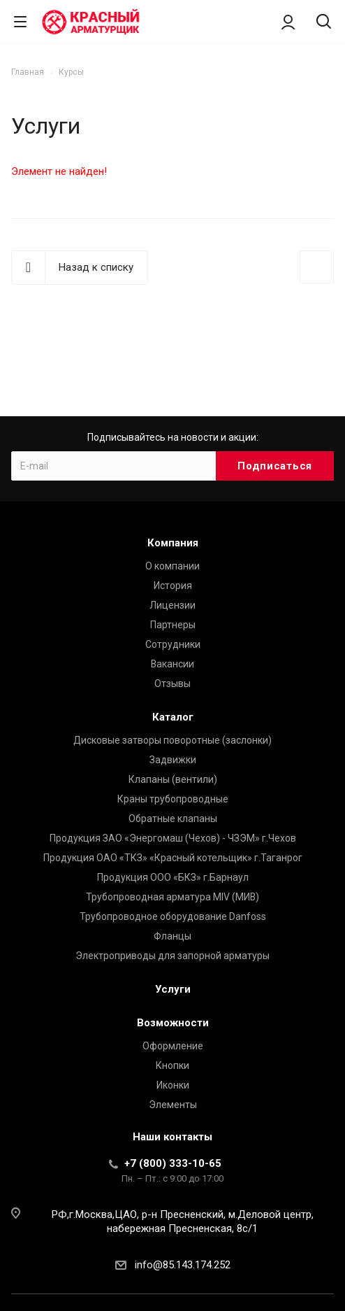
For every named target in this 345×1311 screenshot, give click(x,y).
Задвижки (172, 759)
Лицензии (172, 605)
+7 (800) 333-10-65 (172, 1163)
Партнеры (173, 624)
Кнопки (172, 1065)
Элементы (173, 1104)
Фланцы (172, 936)
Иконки (172, 1085)
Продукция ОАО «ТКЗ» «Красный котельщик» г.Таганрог (172, 857)
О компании (172, 566)
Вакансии (172, 663)
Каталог (172, 717)
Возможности (173, 1022)
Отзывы (172, 683)
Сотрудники (172, 644)
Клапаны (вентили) (173, 779)
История (173, 585)
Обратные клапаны (173, 818)
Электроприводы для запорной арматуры (172, 955)
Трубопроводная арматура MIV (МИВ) (172, 896)
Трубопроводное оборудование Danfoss (173, 916)
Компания (172, 543)
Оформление (172, 1045)
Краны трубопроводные (172, 799)
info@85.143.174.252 (182, 1265)
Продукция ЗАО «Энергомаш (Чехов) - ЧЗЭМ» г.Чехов (173, 838)
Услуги (173, 989)
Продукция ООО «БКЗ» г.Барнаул (173, 877)
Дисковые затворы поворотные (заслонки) (172, 740)
